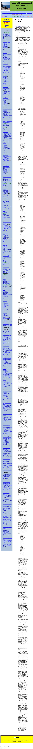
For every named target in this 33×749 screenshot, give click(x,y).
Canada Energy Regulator (6, 477)
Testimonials (21, 16)
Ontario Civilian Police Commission (7, 432)
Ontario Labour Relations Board (6, 442)
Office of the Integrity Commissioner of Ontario (7, 428)
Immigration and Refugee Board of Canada (6, 509)
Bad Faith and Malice (7, 51)
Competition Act (6, 69)
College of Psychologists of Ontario (6, 371)
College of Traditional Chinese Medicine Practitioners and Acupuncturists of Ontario (7, 378)
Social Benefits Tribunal (6, 462)
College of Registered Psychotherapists (7, 374)
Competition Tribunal (7, 495)
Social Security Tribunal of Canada (7, 533)
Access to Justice (6, 35)
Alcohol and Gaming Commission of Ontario (7, 338)
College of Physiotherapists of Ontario (7, 368)
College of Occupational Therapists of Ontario (7, 362)
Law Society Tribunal (7, 419)
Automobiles (5, 47)
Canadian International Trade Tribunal (7, 486)
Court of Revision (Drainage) (6, 386)
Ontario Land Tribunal (7, 443)
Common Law (6, 68)
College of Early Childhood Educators (7, 355)
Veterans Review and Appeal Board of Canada (7, 545)
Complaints (5, 70)
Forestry (4, 143)
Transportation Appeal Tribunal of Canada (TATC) (7, 541)
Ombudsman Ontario (7, 430)
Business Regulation (7, 59)
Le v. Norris (18, 26)
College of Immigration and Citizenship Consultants (7, 490)
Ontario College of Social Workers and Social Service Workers (7, 437)
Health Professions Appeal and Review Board (7, 403)
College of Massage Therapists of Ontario (7, 357)
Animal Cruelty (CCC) (7, 39)
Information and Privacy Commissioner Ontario (7, 414)
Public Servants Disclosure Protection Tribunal (7, 527)
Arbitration (5, 43)
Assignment (5, 44)
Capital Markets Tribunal (6, 347)
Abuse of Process (6, 34)
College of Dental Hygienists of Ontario (7, 353)
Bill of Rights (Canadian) (5, 57)
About (6, 16)
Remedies (5, 265)
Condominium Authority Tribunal (6, 382)
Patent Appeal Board (7, 522)
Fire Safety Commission (5, 396)
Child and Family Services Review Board (7, 349)
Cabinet (4, 61)
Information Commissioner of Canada (6, 512)
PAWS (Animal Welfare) (6, 238)
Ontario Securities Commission (6, 449)
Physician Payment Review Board (7, 456)
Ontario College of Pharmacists (6, 434)
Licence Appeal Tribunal (6, 421)
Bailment (5, 53)
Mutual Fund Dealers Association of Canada (7, 520)
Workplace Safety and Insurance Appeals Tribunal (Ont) (7, 466)
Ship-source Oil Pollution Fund (6, 531)
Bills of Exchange (6, 58)
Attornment (5, 46)
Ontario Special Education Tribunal (7, 451)
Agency (4, 37)
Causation (5, 62)
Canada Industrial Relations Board (6, 479)
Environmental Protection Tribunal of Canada (7, 500)
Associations (5, 45)
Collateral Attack (6, 67)
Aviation (4, 49)
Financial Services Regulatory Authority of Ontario (7, 391)
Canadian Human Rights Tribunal (6, 484)
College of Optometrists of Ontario (7, 365)
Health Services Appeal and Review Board (7, 406)
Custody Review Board (7, 387)
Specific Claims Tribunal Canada (6, 535)
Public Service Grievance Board (6, 458)
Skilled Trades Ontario (7, 463)
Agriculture (5, 38)
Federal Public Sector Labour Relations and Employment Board (7, 505)
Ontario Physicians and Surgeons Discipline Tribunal (7, 445)
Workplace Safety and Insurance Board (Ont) (7, 469)
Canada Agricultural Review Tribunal (7, 475)
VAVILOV (5, 313)
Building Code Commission (6, 343)
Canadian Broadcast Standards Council (7, 481)
